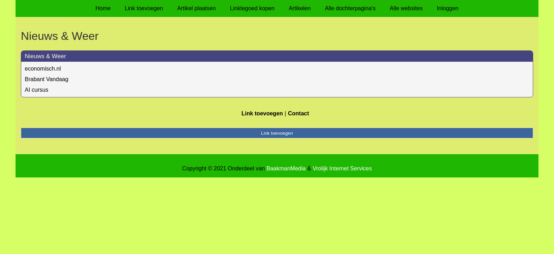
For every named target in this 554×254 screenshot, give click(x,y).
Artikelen (300, 8)
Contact (298, 113)
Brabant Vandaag (46, 79)
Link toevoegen (144, 8)
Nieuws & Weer (45, 56)
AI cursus (36, 90)
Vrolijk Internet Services (342, 168)
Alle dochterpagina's (350, 8)
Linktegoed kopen (252, 8)
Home (103, 8)
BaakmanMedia (286, 168)
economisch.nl (43, 69)
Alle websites (406, 8)
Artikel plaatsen (196, 8)
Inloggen (447, 8)
